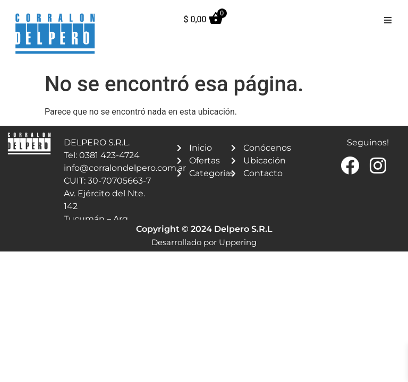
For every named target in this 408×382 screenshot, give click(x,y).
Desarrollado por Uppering (204, 242)
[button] (387, 20)
